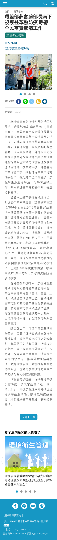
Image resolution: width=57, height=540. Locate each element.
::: (6, 15)
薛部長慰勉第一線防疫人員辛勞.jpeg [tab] (29, 94)
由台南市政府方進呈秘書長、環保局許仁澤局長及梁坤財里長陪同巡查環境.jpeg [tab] (21, 94)
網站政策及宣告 (12, 515)
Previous (3, 70)
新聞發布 (18, 11)
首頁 (7, 11)
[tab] (17, 491)
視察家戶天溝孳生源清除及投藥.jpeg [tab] (25, 94)
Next (53, 70)
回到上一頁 (28, 417)
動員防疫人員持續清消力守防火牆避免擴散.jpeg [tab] (34, 94)
